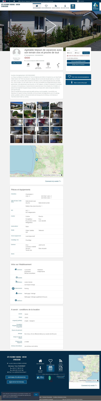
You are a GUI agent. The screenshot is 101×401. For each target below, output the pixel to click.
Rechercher (86, 52)
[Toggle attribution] (61, 175)
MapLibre (58, 175)
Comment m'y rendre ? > (53, 181)
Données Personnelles (47, 397)
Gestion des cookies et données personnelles (12, 398)
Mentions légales (38, 397)
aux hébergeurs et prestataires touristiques (44, 399)
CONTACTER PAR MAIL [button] (16, 382)
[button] (17, 62)
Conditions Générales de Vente (59, 397)
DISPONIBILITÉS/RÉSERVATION (16, 377)
